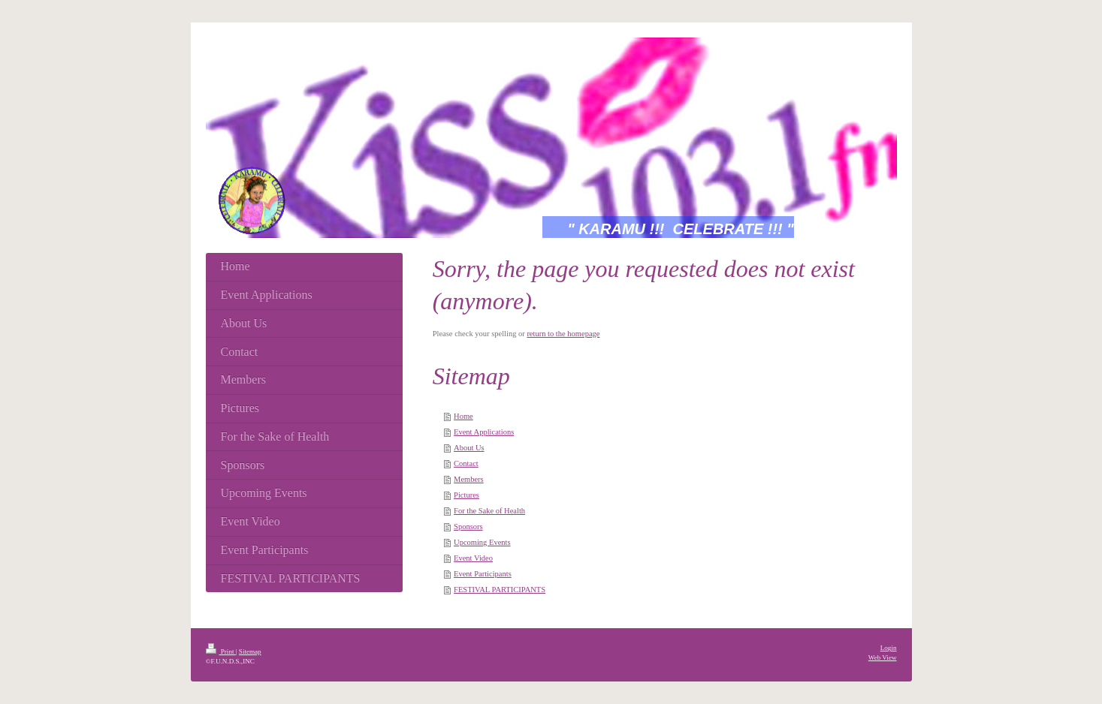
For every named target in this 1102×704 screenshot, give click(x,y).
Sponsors (468, 526)
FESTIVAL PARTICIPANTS (499, 589)
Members (469, 479)
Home (463, 416)
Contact (466, 463)
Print (221, 651)
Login (888, 647)
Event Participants (483, 574)
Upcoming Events (482, 542)
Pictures (466, 495)
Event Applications (484, 432)
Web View (882, 657)
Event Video (473, 558)
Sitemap (250, 651)
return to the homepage (563, 333)
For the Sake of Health (489, 511)
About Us (469, 448)
